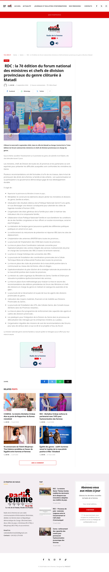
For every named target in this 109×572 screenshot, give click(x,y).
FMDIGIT (67, 566)
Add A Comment (37, 463)
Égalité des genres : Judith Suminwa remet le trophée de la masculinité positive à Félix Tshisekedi (54, 449)
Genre (6, 60)
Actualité (27, 6)
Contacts (88, 6)
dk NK (12, 85)
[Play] (52, 43)
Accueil (17, 6)
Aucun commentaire (37, 85)
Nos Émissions (75, 6)
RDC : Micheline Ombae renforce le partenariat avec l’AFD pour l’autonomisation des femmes (53, 416)
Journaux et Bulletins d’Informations (51, 6)
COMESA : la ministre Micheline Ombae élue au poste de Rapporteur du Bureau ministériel (19, 416)
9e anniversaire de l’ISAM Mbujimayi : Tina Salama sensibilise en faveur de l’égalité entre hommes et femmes (19, 449)
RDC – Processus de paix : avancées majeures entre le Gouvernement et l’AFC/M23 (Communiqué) (60, 514)
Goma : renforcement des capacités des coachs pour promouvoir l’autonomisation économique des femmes (60, 535)
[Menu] (4, 6)
